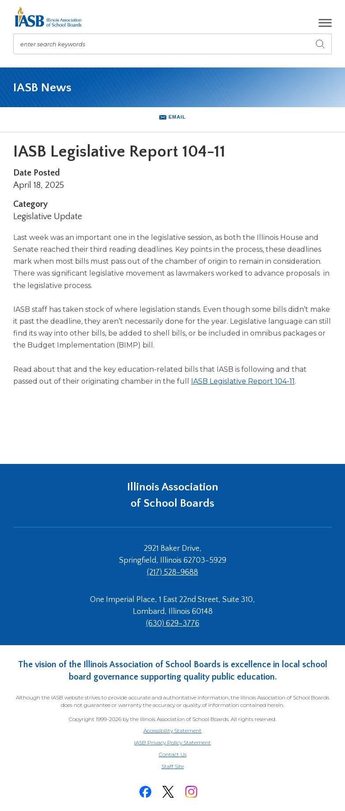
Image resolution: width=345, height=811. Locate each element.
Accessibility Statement (172, 730)
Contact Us (173, 754)
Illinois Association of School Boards (172, 495)
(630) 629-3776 (172, 623)
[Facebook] (145, 792)
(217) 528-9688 (172, 572)
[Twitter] (168, 792)
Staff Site (183, 766)
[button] (325, 23)
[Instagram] (191, 792)
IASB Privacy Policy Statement (172, 742)
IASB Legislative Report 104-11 (243, 381)
